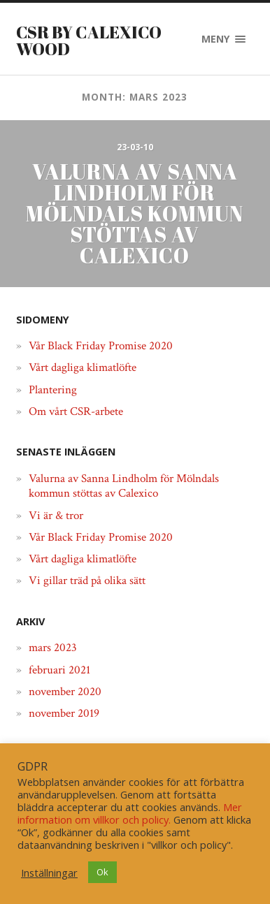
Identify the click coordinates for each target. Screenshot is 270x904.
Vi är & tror (56, 515)
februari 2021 (59, 670)
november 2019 (64, 713)
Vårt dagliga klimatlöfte (82, 367)
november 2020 (65, 691)
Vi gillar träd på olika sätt (87, 580)
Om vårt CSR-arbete (76, 411)
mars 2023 (53, 647)
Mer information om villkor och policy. (129, 813)
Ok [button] (102, 872)
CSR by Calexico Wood (89, 40)
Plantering (53, 390)
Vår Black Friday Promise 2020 (101, 345)
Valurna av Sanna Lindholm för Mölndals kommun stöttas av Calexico (124, 486)
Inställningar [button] (49, 872)
